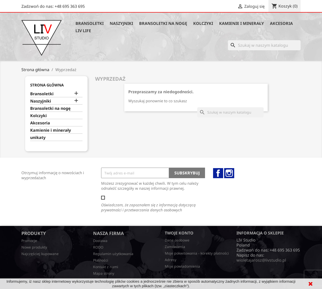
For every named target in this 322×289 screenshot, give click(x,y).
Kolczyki (203, 23)
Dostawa (100, 240)
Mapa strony (103, 273)
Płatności (100, 260)
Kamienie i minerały (241, 23)
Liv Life (83, 30)
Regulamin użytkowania (113, 253)
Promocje (29, 240)
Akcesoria (281, 23)
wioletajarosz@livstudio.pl (261, 260)
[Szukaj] (264, 45)
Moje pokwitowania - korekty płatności (197, 253)
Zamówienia (175, 246)
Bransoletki (89, 23)
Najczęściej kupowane (40, 253)
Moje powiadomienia (182, 266)
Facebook (218, 173)
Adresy (170, 259)
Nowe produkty (34, 247)
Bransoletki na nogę (163, 23)
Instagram (229, 173)
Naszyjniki (121, 23)
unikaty (38, 137)
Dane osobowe (177, 240)
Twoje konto (179, 233)
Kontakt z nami (105, 266)
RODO (98, 247)
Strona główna (47, 84)
